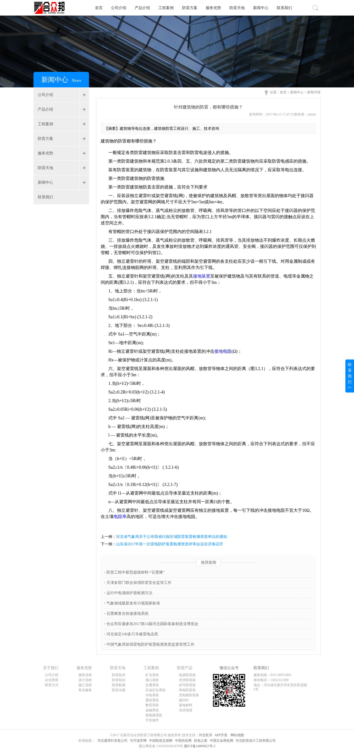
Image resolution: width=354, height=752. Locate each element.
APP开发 (221, 735)
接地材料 (185, 705)
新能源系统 (153, 715)
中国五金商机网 (221, 740)
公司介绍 (118, 8)
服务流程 (85, 675)
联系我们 (284, 8)
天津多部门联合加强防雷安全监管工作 (137, 583)
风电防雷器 (187, 690)
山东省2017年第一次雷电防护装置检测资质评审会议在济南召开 (169, 544)
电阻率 (120, 516)
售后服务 (85, 690)
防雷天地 (237, 8)
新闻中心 (260, 8)
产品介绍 (142, 8)
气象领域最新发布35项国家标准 (132, 603)
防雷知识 (118, 680)
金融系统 (152, 710)
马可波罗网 (138, 740)
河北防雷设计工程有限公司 (256, 740)
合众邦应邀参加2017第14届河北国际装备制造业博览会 (151, 624)
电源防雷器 (187, 675)
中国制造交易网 (160, 740)
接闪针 (184, 700)
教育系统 (152, 705)
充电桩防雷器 (189, 695)
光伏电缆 (185, 710)
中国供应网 (183, 740)
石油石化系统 (155, 690)
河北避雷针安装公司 (112, 740)
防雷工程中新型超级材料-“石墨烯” (134, 572)
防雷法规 (118, 690)
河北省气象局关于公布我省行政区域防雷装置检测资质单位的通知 (171, 537)
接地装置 (201, 276)
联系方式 (51, 685)
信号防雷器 (187, 685)
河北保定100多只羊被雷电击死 (131, 634)
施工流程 (85, 685)
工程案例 (166, 8)
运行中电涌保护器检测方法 (128, 593)
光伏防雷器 (187, 680)
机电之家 (200, 740)
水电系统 (152, 695)
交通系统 (152, 685)
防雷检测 (118, 685)
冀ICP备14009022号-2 (199, 746)
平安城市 (152, 720)
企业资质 (51, 680)
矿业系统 (152, 675)
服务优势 (213, 8)
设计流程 (85, 680)
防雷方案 (189, 8)
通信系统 (152, 700)
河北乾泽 (205, 735)
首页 (99, 8)
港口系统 (152, 680)
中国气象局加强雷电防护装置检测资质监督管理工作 (149, 644)
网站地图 (237, 735)
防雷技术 (118, 675)
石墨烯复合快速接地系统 (126, 613)
